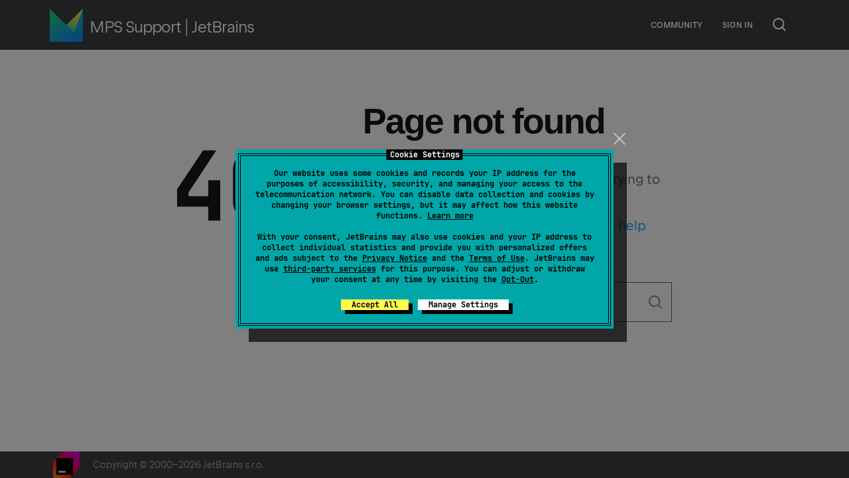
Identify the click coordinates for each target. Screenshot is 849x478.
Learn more (450, 215)
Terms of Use (497, 258)
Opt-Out (517, 279)
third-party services (329, 269)
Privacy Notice (394, 258)
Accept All (375, 304)
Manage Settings (463, 304)
